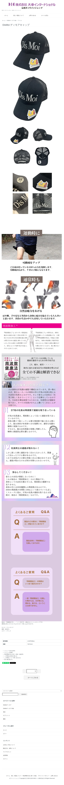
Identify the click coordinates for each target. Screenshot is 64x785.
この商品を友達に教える (10, 656)
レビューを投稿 (8, 652)
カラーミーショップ (14, 778)
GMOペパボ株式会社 (38, 778)
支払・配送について (17, 15)
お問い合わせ (31, 15)
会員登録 (5, 755)
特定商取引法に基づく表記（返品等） (14, 654)
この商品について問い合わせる (12, 657)
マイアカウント (7, 751)
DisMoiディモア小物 (11, 20)
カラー (5, 733)
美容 (4, 712)
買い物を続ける (8, 659)
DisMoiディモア (7, 705)
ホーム (5, 15)
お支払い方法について (9, 744)
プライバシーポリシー (44, 775)
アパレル (20, 20)
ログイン (5, 758)
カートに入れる (31, 678)
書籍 (4, 719)
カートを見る (43, 15)
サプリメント (6, 715)
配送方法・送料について (9, 748)
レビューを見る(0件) (9, 650)
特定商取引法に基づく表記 (30, 775)
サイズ (5, 730)
